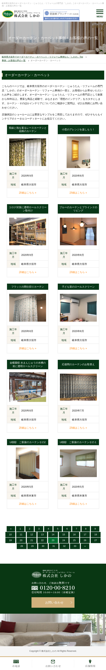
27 (95, 540)
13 (42, 534)
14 (53, 534)
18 (95, 534)
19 (10, 540)
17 (85, 534)
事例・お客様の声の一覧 (14, 60)
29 (32, 546)
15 (63, 534)
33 (75, 546)
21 (31, 540)
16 (74, 534)
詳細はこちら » (27, 192)
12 (31, 534)
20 (21, 540)
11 (21, 534)
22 (42, 540)
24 (63, 540)
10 (10, 534)
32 (64, 546)
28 (21, 546)
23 (53, 540)
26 (85, 540)
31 (53, 546)
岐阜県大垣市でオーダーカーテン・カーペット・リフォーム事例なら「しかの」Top (42, 57)
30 (43, 546)
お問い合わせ (54, 602)
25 (74, 540)
